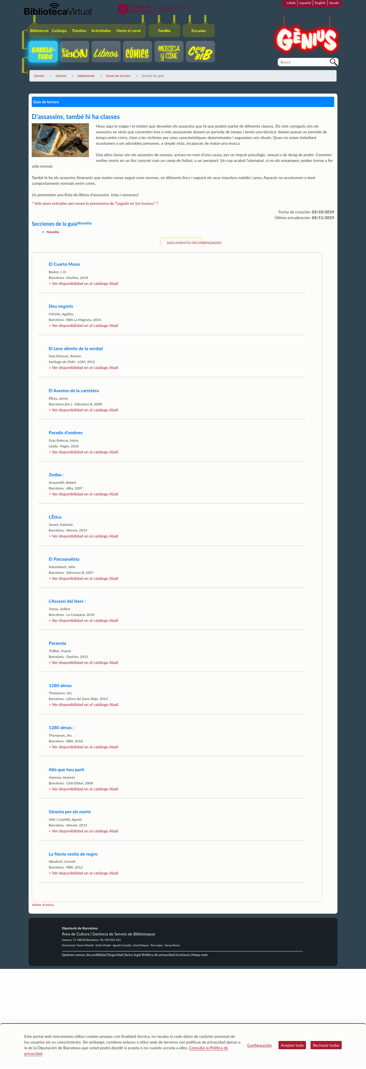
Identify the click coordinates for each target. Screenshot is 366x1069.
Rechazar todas (326, 1045)
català (291, 3)
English (320, 3)
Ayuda (334, 3)
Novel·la (53, 232)
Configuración (259, 1045)
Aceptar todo (292, 1045)
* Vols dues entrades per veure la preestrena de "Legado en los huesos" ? (95, 203)
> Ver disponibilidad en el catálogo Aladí (83, 283)
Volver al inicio (43, 905)
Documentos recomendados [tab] (184, 243)
